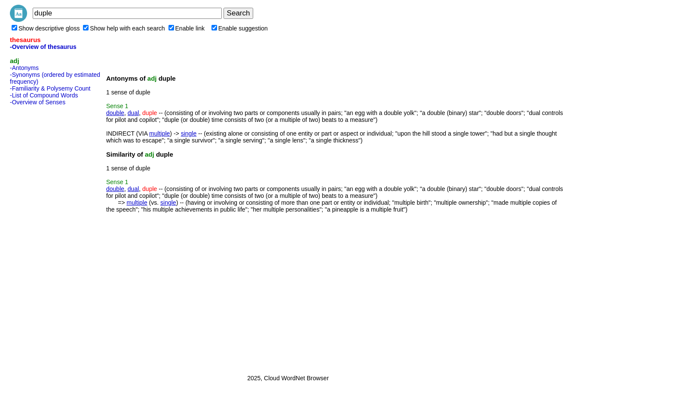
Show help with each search (124, 28)
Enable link (186, 28)
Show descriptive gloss (46, 28)
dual (133, 112)
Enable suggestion (239, 28)
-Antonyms (24, 67)
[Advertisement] (44, 237)
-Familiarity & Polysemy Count (50, 88)
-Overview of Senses (37, 102)
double (115, 112)
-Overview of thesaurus (43, 46)
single (189, 133)
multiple (159, 133)
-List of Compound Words (44, 95)
